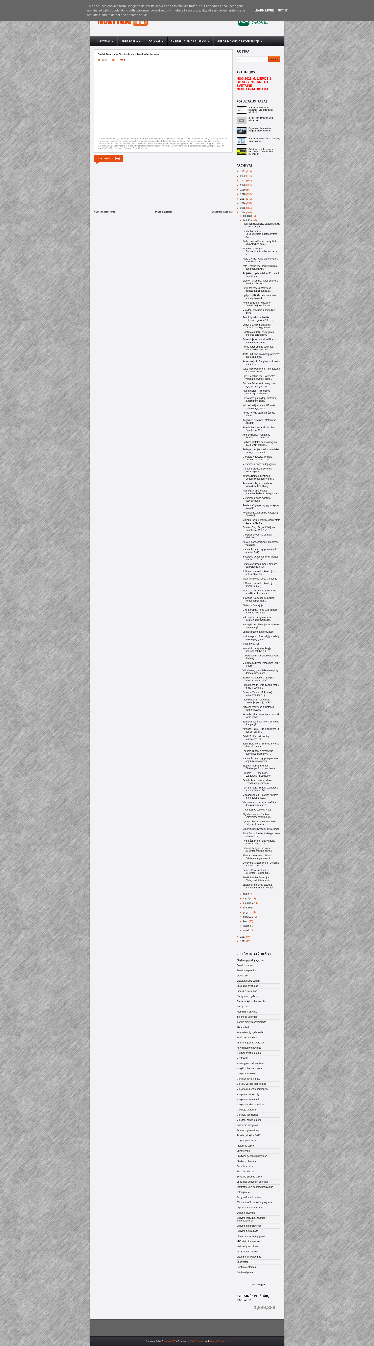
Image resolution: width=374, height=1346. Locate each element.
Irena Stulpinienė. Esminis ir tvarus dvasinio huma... (261, 745)
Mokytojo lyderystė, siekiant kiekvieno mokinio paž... (257, 458)
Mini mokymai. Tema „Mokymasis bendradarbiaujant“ (260, 611)
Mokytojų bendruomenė (249, 1120)
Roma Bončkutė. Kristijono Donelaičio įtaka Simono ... (258, 304)
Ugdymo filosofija (246, 1212)
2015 (243, 208)
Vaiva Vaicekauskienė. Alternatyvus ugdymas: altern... (261, 370)
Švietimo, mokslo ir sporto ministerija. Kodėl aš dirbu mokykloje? (260, 151)
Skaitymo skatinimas (247, 1161)
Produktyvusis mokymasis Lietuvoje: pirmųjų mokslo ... (259, 701)
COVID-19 (242, 975)
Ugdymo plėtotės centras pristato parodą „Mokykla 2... (260, 297)
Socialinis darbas (246, 1171)
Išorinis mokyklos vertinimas (251, 1022)
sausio (247, 930)
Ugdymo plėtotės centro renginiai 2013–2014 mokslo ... (260, 443)
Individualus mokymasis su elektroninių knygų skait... (257, 618)
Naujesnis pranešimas (104, 212)
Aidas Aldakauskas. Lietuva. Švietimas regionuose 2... (257, 857)
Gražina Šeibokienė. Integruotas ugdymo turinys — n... (259, 385)
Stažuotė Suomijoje (253, 605)
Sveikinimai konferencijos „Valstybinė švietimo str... (257, 879)
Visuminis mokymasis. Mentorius (260, 578)
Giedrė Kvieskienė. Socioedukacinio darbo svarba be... (260, 251)
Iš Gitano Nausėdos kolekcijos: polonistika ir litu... (259, 573)
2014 (243, 212)
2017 (243, 198)
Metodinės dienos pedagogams (259, 464)
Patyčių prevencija (246, 1140)
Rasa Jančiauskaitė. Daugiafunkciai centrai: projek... (261, 225)
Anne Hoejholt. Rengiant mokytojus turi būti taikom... (261, 363)
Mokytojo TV (170, 1341)
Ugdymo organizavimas (249, 1225)
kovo (246, 921)
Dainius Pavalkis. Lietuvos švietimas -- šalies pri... (256, 871)
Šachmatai (242, 1262)
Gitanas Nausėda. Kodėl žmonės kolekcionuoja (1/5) (260, 565)
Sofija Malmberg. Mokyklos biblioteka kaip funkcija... (257, 289)
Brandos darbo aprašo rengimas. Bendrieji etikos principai (260, 109)
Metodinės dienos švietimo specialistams (256, 499)
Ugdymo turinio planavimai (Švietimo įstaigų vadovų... (258, 326)
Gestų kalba (243, 1006)
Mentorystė (242, 1058)
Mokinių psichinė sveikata (250, 1063)
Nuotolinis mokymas (247, 1125)
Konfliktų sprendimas (248, 1037)
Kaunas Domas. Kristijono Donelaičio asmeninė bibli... (258, 477)
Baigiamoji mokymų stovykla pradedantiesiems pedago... (259, 886)
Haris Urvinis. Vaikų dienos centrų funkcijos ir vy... (260, 260)
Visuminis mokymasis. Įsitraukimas (261, 829)
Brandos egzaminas (247, 970)
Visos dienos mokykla (248, 1251)
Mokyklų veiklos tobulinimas (251, 1084)
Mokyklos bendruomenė (249, 1068)
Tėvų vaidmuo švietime (249, 1197)
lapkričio (247, 220)
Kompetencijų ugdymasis (250, 1032)
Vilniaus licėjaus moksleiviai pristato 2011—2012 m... (261, 521)
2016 (243, 203)
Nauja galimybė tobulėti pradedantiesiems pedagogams (261, 492)
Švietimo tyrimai (245, 1272)
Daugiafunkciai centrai (248, 980)
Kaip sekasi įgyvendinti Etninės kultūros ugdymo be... (259, 407)
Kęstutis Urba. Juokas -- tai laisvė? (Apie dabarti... (261, 716)
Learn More (264, 10)
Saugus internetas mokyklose (258, 631)
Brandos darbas (245, 965)
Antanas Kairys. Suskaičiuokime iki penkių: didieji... (261, 730)
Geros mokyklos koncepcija (251, 1001)
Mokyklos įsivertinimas (248, 1078)
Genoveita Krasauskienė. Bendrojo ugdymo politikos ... (261, 864)
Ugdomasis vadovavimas (250, 1207)
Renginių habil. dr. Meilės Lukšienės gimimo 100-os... (258, 319)
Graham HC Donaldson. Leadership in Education (257, 774)
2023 (243, 171)
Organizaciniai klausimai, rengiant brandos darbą (260, 129)
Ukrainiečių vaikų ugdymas (251, 1236)
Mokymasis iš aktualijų (248, 1094)
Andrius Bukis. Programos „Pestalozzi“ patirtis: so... (257, 436)
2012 (243, 941)
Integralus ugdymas (247, 1016)
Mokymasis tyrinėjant (248, 1099)
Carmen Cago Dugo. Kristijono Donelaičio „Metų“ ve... (259, 529)
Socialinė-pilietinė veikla (249, 1176)
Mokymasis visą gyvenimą (250, 1104)
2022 (243, 176)
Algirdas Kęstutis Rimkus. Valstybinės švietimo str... (257, 815)
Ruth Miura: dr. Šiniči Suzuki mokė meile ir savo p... (261, 686)
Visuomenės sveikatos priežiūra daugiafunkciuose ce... (259, 804)
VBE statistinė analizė (248, 1241)
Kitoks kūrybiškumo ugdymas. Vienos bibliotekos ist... (258, 348)
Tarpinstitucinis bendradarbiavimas (255, 1187)
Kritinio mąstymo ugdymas (251, 1042)
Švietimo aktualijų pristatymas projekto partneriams (258, 333)
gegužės (248, 912)
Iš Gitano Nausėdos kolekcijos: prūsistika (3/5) (259, 584)
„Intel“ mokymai (251, 643)
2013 (243, 936)
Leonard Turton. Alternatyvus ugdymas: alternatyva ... (258, 752)
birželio (247, 907)
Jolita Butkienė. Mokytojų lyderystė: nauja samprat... (261, 355)
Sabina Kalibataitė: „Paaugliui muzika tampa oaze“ (258, 679)
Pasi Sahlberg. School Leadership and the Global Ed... (260, 789)
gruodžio (248, 216)
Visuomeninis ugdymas (249, 1256)
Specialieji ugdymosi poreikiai (252, 1181)
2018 (243, 194)
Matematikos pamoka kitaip (257, 809)
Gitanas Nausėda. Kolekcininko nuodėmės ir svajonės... (259, 592)
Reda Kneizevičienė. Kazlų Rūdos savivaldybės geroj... (260, 242)
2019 (243, 189)
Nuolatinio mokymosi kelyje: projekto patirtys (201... (257, 649)
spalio (246, 894)
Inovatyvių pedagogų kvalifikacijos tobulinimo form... (260, 558)
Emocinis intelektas (247, 991)
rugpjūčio (248, 903)
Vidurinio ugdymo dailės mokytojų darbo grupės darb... (260, 671)
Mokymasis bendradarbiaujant (252, 1089)
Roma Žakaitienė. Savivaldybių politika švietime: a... (259, 842)
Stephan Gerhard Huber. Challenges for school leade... (260, 767)
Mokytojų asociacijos (247, 1114)
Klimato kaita (243, 1027)
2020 (243, 185)
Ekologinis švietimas (247, 986)
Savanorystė (243, 1151)
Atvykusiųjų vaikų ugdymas (251, 960)
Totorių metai (243, 1192)
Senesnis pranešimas (222, 212)
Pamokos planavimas (248, 1130)
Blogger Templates (218, 1341)
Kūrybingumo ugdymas (249, 1047)
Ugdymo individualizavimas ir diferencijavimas (252, 1219)
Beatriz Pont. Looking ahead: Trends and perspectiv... (258, 782)
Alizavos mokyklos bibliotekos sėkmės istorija (258, 708)
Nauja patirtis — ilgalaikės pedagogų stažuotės (256, 392)
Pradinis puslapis (163, 212)
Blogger (261, 1284)
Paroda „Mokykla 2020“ (249, 1135)
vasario (247, 925)
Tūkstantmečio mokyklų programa (254, 1202)
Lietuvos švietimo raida (249, 1053)
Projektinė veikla (245, 1145)
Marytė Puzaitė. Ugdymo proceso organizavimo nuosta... (260, 760)
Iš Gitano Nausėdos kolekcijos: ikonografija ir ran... (259, 599)
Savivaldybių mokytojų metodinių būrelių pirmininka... (260, 399)
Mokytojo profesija (246, 1109)
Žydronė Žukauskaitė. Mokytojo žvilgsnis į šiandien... (259, 823)
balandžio (248, 916)
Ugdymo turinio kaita (247, 1231)
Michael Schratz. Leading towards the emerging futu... (260, 796)
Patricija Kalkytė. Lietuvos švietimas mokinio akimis (257, 849)
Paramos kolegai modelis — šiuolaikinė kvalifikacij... (257, 485)
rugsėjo (247, 898)
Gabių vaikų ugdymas (248, 996)
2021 (243, 180)
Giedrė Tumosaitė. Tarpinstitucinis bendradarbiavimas (260, 282)
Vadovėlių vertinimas (247, 1246)
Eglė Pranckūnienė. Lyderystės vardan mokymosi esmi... (259, 377)
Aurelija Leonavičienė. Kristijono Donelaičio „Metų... (259, 429)
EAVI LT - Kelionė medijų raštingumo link (256, 738)
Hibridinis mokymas (247, 1011)
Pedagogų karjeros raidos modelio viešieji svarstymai (261, 451)
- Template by (190, 1341)
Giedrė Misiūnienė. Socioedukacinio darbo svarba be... (260, 234)
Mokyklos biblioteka (247, 1073)
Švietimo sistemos (246, 1267)
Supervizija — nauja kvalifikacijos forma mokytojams (260, 341)
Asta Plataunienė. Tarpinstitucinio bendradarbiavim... (260, 267)
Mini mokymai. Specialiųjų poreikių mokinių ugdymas (261, 638)
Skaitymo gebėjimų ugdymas (252, 1156)
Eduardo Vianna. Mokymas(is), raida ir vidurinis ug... (259, 693)
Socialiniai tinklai (245, 1166)
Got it (283, 10)
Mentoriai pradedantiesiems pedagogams (257, 470)
